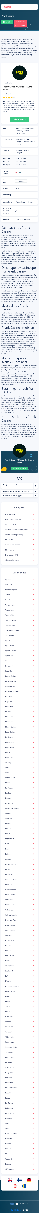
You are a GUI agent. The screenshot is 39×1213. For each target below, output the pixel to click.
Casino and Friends (19, 808)
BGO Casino (19, 956)
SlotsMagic (19, 1052)
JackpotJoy (19, 1108)
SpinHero (19, 579)
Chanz (19, 783)
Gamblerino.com (17, 1210)
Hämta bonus (19, 468)
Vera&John (19, 1032)
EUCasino (19, 1139)
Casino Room (19, 778)
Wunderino (19, 900)
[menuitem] (10, 1180)
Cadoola (19, 1022)
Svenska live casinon (19, 545)
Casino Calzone (19, 864)
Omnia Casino (19, 686)
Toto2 (19, 595)
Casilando (19, 818)
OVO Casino (19, 1067)
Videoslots (19, 1027)
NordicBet (19, 696)
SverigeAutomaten (19, 630)
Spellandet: (19, 971)
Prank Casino (19, 884)
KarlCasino (19, 737)
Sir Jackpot (19, 666)
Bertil (19, 849)
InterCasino (19, 747)
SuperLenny (19, 1042)
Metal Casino (19, 895)
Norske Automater (19, 691)
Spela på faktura (19, 524)
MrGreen (19, 1078)
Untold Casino (19, 605)
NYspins (19, 981)
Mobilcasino (19, 550)
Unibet (19, 961)
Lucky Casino (19, 732)
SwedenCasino (19, 620)
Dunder (19, 1144)
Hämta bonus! (20, 119)
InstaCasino (19, 1113)
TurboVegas (19, 610)
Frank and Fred (19, 920)
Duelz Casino (19, 925)
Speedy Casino (19, 651)
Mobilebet (19, 1083)
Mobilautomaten (19, 1088)
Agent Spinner (19, 930)
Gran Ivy (19, 762)
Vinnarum (19, 1011)
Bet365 (19, 844)
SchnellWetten (19, 889)
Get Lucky (19, 1128)
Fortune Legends (19, 590)
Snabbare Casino (19, 1047)
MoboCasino (19, 717)
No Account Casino (19, 986)
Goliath (19, 768)
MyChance (19, 707)
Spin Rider (19, 640)
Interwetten (19, 742)
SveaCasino (19, 1017)
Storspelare (19, 966)
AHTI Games (19, 1169)
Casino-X (19, 1159)
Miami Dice (19, 722)
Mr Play (19, 712)
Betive (19, 834)
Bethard (19, 1164)
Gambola (19, 585)
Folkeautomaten (19, 1133)
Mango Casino (19, 727)
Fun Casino (19, 788)
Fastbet (19, 793)
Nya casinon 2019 (19, 555)
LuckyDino (19, 945)
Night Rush (19, 701)
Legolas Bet (19, 839)
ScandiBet (19, 671)
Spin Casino (19, 646)
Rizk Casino (19, 1057)
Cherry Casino (19, 1154)
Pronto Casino (19, 676)
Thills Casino (19, 1037)
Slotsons (19, 661)
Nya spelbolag (19, 514)
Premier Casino (19, 681)
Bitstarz (19, 950)
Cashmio (19, 935)
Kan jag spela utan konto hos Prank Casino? (15, 486)
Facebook (20, 181)
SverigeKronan (19, 625)
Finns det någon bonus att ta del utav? (16, 491)
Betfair (19, 1001)
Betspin (19, 828)
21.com (19, 1006)
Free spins (19, 540)
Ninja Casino (19, 940)
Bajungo (19, 854)
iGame (19, 752)
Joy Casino (19, 1103)
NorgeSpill (19, 1072)
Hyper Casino (19, 757)
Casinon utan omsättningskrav (19, 530)
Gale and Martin (19, 915)
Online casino (20, 22)
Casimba (19, 813)
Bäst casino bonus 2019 (19, 519)
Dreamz (19, 798)
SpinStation (19, 635)
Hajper (19, 996)
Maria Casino (19, 991)
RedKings (19, 1062)
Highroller (19, 1118)
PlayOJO (19, 869)
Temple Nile (19, 615)
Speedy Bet (19, 656)
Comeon (19, 1149)
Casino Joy (19, 803)
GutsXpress (19, 910)
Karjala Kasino (19, 905)
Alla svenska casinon (19, 560)
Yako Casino (19, 600)
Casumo (19, 859)
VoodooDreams (19, 879)
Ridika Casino (19, 874)
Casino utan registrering (19, 535)
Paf (19, 976)
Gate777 (19, 773)
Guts (19, 1123)
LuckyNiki (19, 1093)
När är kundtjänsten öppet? (12, 496)
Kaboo (19, 1098)
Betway (19, 823)
